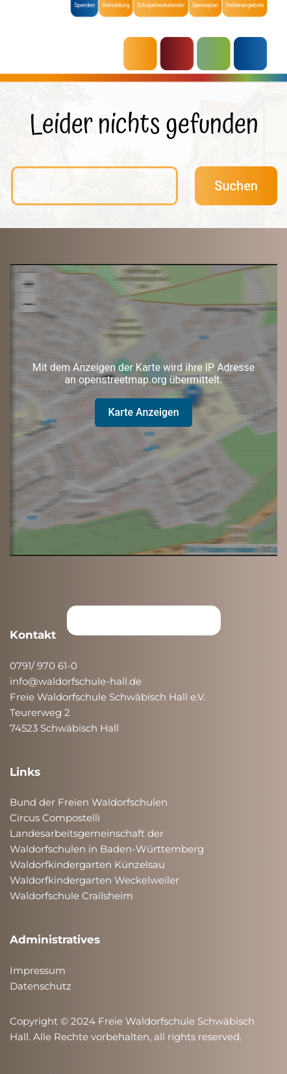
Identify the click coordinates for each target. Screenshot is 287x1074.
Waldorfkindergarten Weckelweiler (94, 880)
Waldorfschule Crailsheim (71, 895)
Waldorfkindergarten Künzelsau (87, 864)
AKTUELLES (143, 53)
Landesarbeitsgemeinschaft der (87, 833)
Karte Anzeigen (143, 412)
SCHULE (216, 53)
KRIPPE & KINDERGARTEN (179, 53)
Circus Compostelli (55, 818)
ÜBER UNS (251, 53)
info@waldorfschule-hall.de (76, 681)
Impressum (38, 970)
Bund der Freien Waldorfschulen (89, 802)
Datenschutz (40, 986)
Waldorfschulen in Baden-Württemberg (107, 849)
